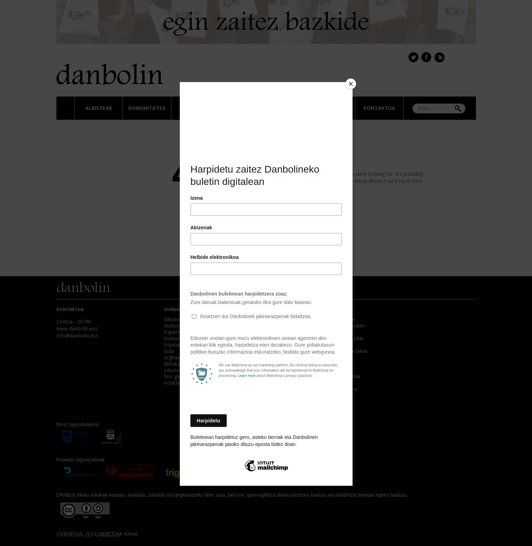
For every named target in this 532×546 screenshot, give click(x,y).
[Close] (351, 84)
